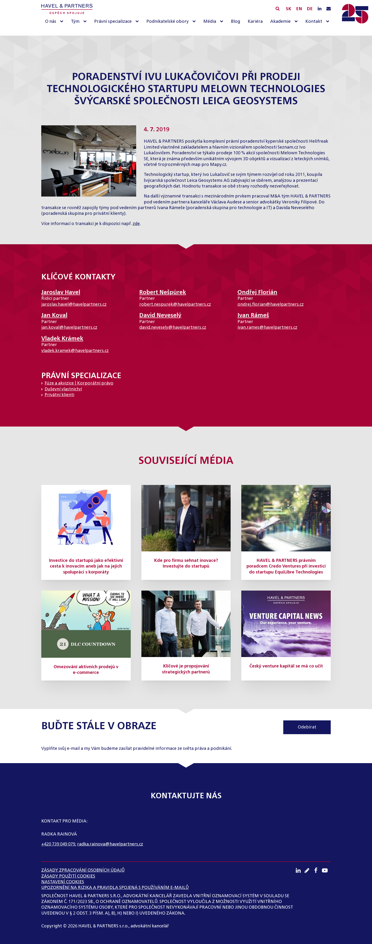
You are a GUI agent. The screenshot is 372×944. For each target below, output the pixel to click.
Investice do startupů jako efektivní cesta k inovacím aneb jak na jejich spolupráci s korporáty (86, 566)
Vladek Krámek (62, 339)
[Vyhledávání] (277, 8)
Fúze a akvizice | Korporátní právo (79, 383)
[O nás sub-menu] (62, 21)
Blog (235, 21)
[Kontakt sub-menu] (328, 21)
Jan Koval (54, 315)
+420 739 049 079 (58, 844)
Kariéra (255, 21)
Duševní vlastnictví (63, 389)
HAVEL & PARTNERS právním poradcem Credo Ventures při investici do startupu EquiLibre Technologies (286, 566)
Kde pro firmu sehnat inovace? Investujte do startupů (186, 563)
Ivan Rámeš (253, 315)
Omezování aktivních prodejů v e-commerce (86, 670)
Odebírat (307, 727)
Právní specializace (113, 21)
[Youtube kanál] (326, 870)
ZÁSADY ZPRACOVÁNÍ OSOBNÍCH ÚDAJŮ (83, 870)
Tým (75, 21)
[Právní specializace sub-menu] (138, 21)
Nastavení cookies (62, 882)
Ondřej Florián (257, 292)
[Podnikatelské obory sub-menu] (195, 21)
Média (209, 21)
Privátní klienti (59, 395)
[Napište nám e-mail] (328, 9)
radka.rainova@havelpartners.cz (110, 844)
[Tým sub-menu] (85, 21)
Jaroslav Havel (60, 292)
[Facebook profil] (317, 870)
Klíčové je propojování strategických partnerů (186, 669)
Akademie (280, 21)
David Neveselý (160, 315)
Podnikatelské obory (167, 21)
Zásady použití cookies (68, 876)
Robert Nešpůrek (162, 292)
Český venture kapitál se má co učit (286, 666)
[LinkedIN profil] (319, 9)
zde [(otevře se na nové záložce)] (136, 224)
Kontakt (313, 21)
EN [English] (299, 9)
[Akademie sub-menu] (297, 21)
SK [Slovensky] (288, 9)
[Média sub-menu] (222, 21)
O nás (50, 21)
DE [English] (310, 9)
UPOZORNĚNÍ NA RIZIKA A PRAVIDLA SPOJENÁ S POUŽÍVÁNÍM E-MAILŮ (115, 888)
